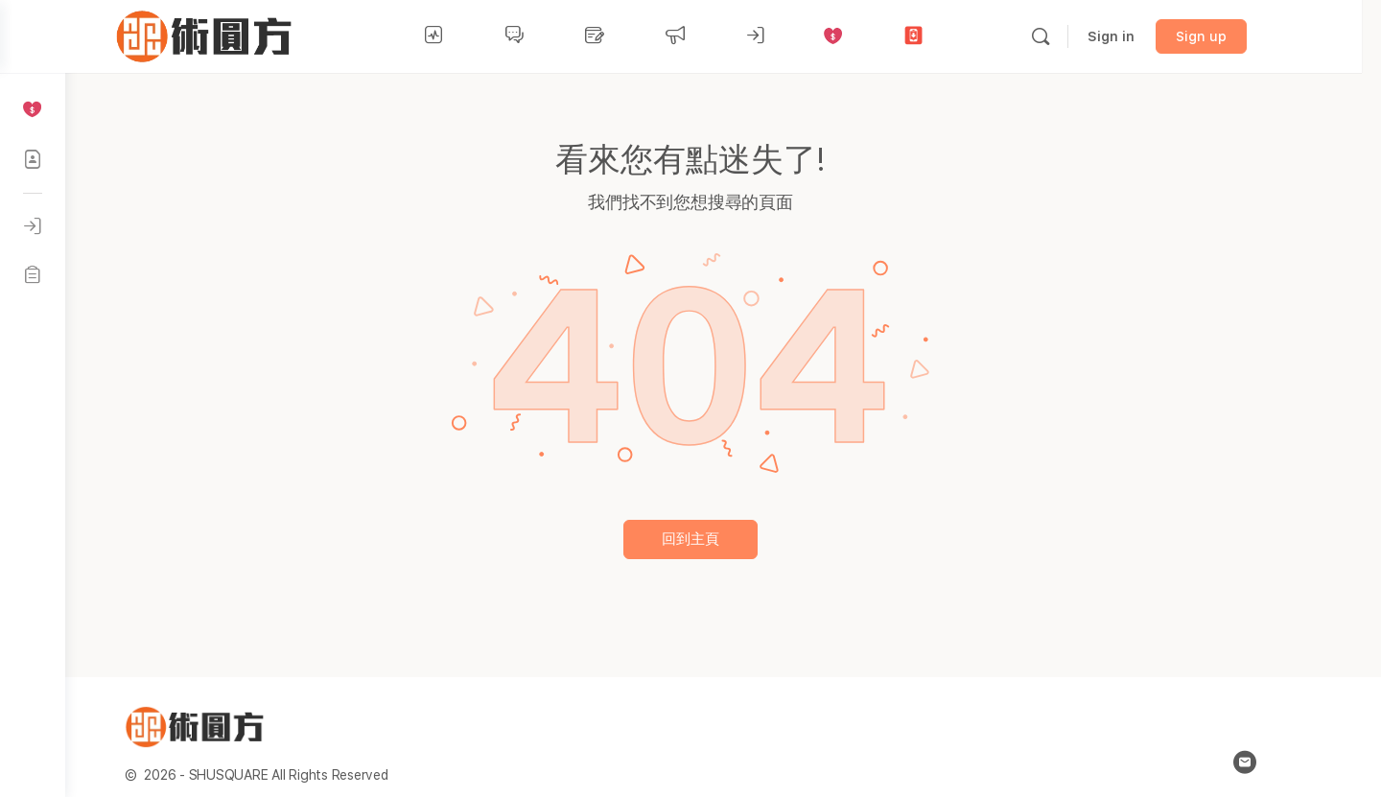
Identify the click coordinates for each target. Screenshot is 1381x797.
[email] (1277, 762)
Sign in (1153, 36)
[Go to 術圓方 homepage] (249, 34)
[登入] (33, 226)
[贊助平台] (33, 108)
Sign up (1243, 36)
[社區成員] (33, 159)
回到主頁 (723, 539)
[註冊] (33, 274)
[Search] (1083, 36)
